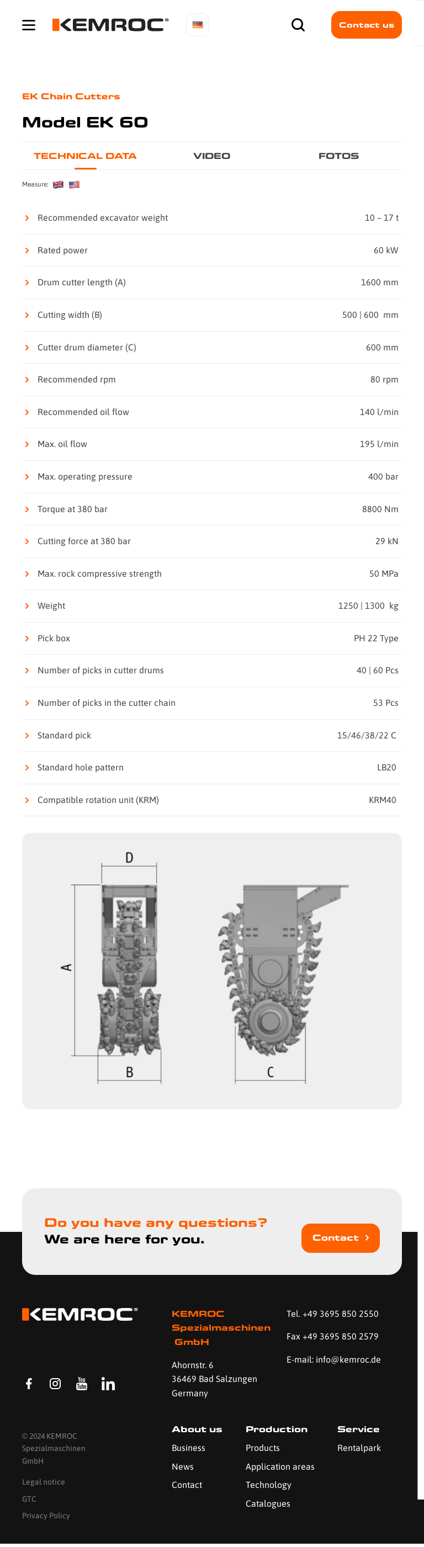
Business (188, 1448)
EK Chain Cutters (71, 96)
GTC (29, 1501)
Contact (335, 1237)
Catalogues (268, 1503)
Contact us (366, 24)
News (183, 1466)
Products (263, 1448)
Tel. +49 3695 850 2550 (333, 1314)
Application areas (280, 1466)
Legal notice (43, 1485)
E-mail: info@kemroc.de (334, 1359)
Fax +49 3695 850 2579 (333, 1336)
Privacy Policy (46, 1518)
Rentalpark (359, 1448)
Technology (269, 1485)
